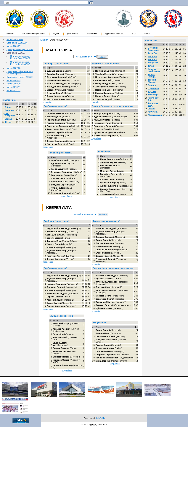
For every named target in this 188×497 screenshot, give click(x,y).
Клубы (56, 34)
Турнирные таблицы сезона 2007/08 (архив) (20, 72)
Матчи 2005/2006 (15, 39)
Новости (10, 34)
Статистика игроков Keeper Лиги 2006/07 (20, 63)
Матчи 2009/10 (13, 84)
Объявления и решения (34, 34)
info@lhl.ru (101, 418)
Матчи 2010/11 (13, 87)
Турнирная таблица (114, 34)
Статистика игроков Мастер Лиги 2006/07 (20, 57)
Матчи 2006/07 (13, 46)
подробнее (48, 102)
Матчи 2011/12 (13, 90)
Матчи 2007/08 (13, 68)
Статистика (92, 34)
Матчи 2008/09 (13, 80)
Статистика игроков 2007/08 (20, 77)
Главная (44, 40)
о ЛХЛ (147, 34)
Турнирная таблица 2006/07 (20, 49)
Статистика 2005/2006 (17, 43)
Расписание (72, 34)
